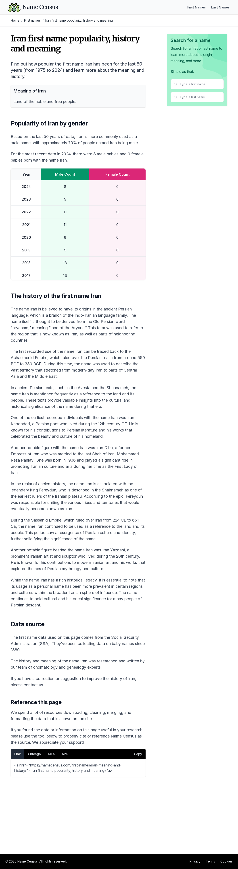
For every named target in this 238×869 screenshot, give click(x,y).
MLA (51, 821)
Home (15, 20)
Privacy (195, 861)
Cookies (226, 861)
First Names (196, 7)
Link (17, 821)
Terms (210, 861)
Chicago (34, 821)
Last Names (220, 7)
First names (32, 20)
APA (65, 821)
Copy (138, 821)
